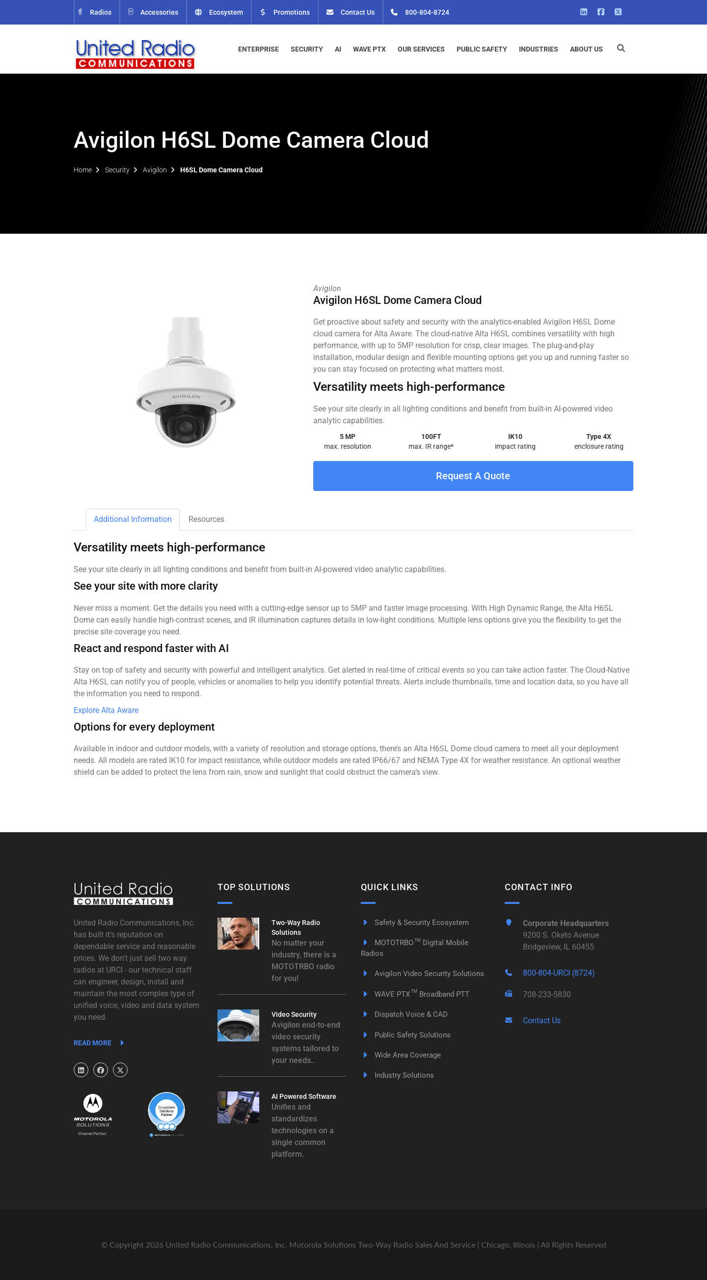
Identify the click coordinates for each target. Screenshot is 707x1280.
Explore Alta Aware (106, 710)
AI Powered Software (304, 1096)
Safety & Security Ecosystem (415, 922)
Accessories (152, 12)
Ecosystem (218, 12)
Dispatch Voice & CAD (404, 1014)
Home (83, 170)
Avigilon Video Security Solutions (422, 973)
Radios (94, 12)
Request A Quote (473, 476)
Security (117, 170)
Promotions (284, 12)
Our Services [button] (421, 49)
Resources (206, 519)
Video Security (294, 1014)
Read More (100, 1043)
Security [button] (307, 49)
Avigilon (155, 170)
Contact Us (350, 12)
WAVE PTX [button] (369, 49)
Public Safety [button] (482, 49)
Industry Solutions (397, 1075)
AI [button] (338, 49)
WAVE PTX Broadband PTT (415, 994)
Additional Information (133, 519)
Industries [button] (538, 49)
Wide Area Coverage (401, 1055)
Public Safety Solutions (406, 1035)
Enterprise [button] (258, 49)
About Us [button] (586, 49)
